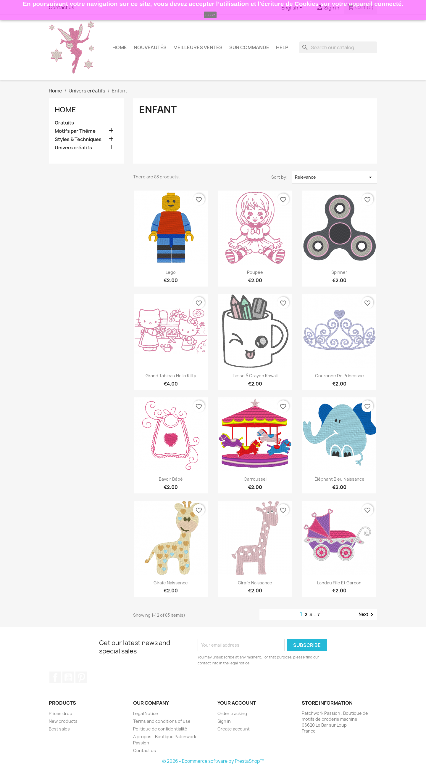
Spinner (339, 272)
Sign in (224, 721)
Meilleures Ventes (197, 47)
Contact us (144, 750)
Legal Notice (145, 713)
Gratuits (64, 123)
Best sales (59, 729)
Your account (236, 703)
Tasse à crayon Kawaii (255, 375)
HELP (282, 47)
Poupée (255, 272)
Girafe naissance (171, 583)
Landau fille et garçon (339, 583)
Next (367, 614)
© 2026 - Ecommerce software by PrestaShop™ (213, 761)
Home (119, 47)
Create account (233, 729)
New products (63, 721)
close (210, 14)
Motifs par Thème (75, 131)
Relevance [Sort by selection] (334, 177)
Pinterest (81, 677)
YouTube (68, 677)
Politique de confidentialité (160, 729)
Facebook (55, 677)
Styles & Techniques (78, 139)
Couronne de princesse (339, 375)
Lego (171, 272)
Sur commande (249, 47)
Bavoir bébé (171, 479)
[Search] (338, 47)
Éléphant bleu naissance (339, 479)
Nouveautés (150, 47)
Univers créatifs (73, 148)
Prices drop (60, 713)
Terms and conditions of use (162, 721)
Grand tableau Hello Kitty (171, 375)
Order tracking (232, 713)
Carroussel (255, 479)
